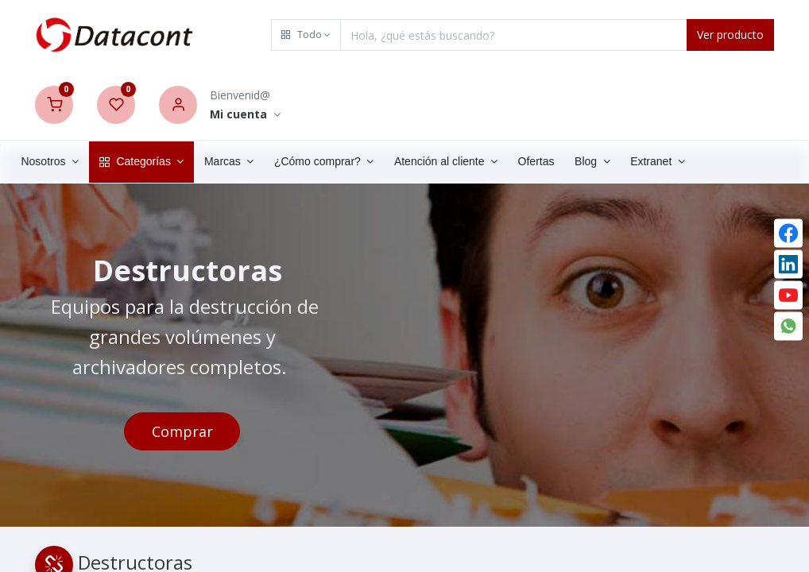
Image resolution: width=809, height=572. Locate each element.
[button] (306, 35)
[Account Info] (245, 114)
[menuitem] (560, 162)
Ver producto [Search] (730, 34)
